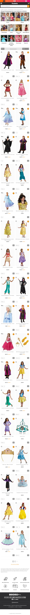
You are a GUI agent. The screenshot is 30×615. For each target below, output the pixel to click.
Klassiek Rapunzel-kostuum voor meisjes (22, 268)
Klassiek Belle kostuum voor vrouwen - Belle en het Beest (7, 240)
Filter (2, 48)
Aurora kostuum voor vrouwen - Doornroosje (22, 99)
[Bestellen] (14, 76)
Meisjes (22, 22)
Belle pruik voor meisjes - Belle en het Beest (22, 211)
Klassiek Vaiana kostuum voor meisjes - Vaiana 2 (7, 99)
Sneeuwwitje (4, 32)
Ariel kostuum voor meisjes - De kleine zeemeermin (22, 183)
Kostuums (5, 9)
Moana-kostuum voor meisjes (8, 267)
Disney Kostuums (10, 9)
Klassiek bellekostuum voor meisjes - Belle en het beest (8, 521)
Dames (7, 22)
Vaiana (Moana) (26, 32)
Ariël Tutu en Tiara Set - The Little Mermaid (7, 550)
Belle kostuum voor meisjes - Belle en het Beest (7, 183)
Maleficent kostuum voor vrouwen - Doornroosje (22, 296)
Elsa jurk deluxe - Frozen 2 (7, 126)
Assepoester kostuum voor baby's (22, 492)
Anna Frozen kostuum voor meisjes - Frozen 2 (22, 155)
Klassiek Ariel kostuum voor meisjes (8, 408)
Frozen (11, 32)
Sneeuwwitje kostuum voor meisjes (22, 408)
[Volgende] (17, 561)
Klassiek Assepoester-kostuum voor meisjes (22, 465)
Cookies (16, 606)
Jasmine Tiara (22, 436)
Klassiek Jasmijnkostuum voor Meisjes (7, 295)
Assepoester (4, 43)
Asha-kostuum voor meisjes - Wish (8, 436)
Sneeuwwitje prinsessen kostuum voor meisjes (22, 521)
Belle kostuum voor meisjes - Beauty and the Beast (22, 352)
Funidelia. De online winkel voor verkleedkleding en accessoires (15, 3)
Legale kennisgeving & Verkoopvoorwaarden (19, 605)
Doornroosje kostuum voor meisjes (8, 351)
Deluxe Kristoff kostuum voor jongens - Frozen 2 (22, 71)
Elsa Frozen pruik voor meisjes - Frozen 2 (7, 324)
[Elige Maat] (2, 76)
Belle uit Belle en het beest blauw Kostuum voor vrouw (22, 127)
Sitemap (20, 606)
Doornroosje (18, 43)
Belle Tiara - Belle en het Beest (8, 464)
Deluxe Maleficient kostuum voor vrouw (7, 154)
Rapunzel (26, 43)
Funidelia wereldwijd (6, 605)
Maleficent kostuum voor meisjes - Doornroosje (7, 493)
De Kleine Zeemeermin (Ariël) (11, 44)
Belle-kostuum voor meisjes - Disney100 (22, 239)
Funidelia (2, 9)
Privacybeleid (11, 606)
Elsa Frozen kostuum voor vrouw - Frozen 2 (7, 211)
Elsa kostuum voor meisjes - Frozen (22, 549)
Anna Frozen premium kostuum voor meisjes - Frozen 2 (22, 324)
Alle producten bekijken (15, 564)
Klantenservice (15, 602)
